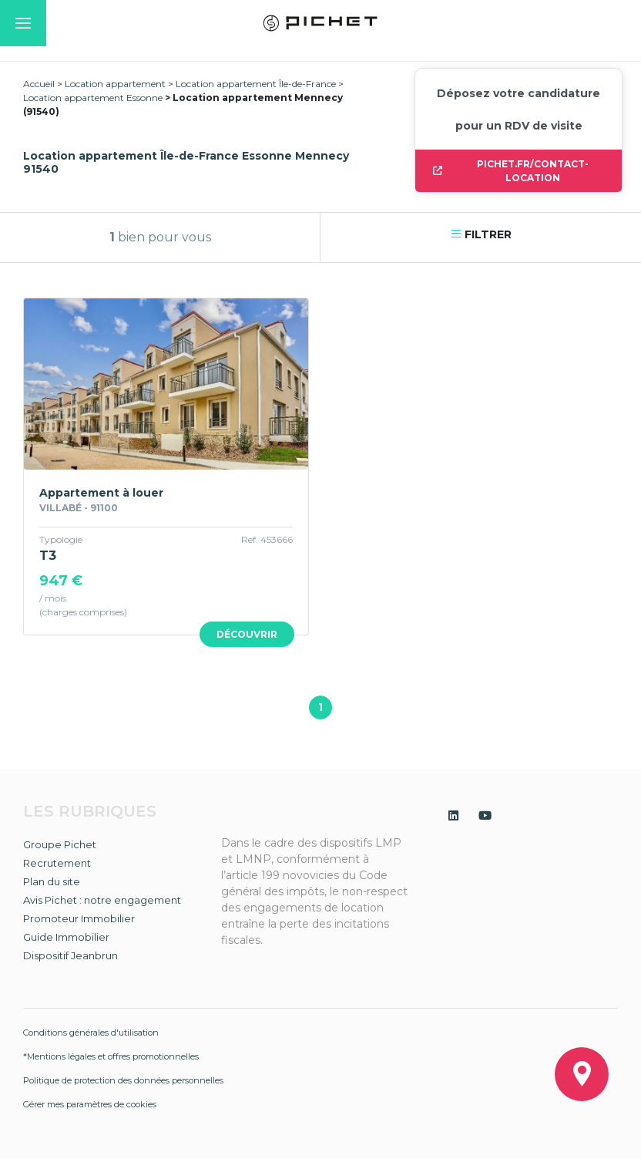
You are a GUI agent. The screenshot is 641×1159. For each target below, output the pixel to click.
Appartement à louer (101, 493)
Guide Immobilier (66, 937)
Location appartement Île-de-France (256, 83)
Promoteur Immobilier (79, 918)
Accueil (39, 83)
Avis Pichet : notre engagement (102, 900)
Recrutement (57, 863)
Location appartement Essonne (93, 97)
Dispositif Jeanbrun (70, 955)
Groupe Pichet (59, 844)
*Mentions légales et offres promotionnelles (111, 1056)
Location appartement (115, 83)
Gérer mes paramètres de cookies (89, 1104)
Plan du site (51, 881)
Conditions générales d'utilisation (91, 1032)
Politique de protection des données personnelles (123, 1080)
